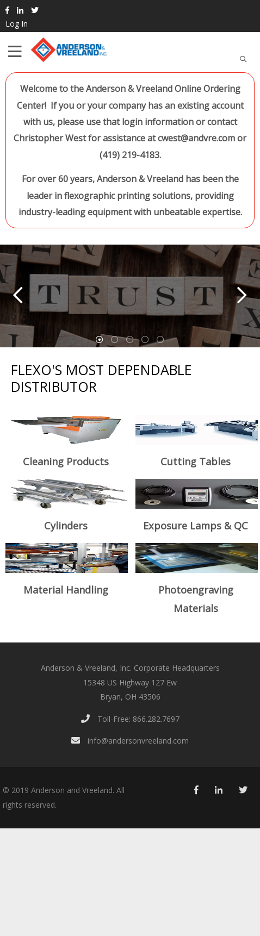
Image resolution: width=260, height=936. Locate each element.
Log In (16, 23)
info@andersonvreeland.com (130, 740)
